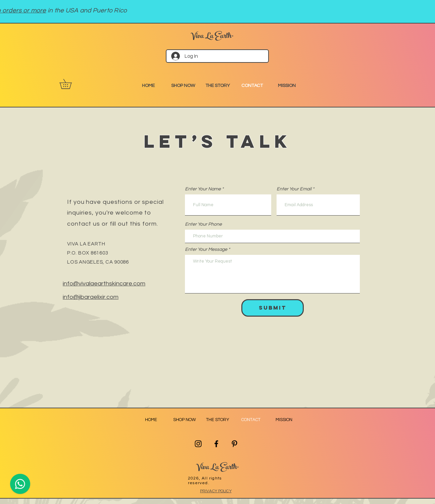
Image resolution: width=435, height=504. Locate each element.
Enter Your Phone (203, 224)
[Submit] (272, 308)
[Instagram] (198, 443)
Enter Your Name (203, 189)
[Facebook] (216, 443)
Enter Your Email (294, 189)
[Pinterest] (234, 443)
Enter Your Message (206, 249)
